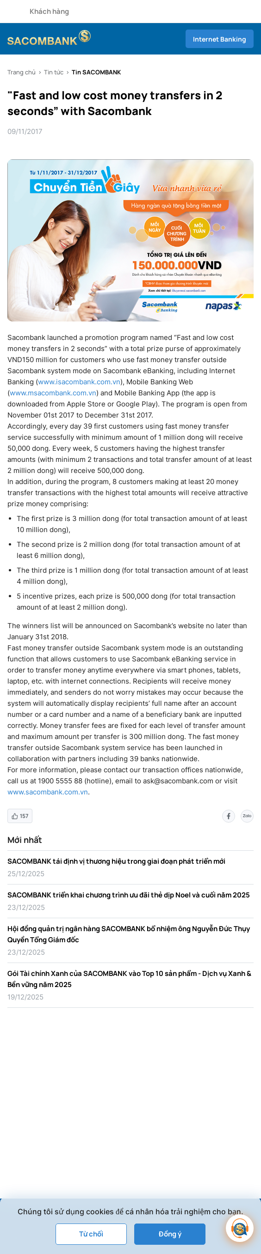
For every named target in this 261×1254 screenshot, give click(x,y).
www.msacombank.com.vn (53, 392)
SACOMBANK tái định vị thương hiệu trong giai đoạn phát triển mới (116, 861)
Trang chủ (21, 72)
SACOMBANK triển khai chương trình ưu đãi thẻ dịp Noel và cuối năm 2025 (128, 895)
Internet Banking (219, 39)
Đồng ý (170, 1234)
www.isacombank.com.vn (79, 381)
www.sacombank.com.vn (47, 792)
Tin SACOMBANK (96, 72)
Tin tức (53, 72)
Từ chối (91, 1234)
